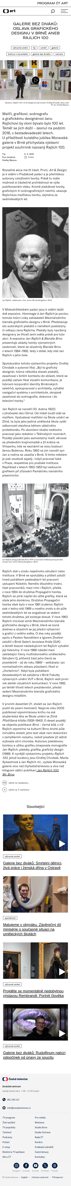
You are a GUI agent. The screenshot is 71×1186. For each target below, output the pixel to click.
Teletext (7, 1132)
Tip (34, 47)
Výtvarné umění (20, 47)
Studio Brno (41, 1127)
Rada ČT (39, 1137)
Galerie (55, 47)
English (24, 1177)
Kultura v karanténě (18, 54)
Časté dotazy (42, 1151)
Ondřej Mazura (9, 160)
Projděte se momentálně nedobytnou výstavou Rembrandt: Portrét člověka (33, 993)
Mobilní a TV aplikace (13, 1151)
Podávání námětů (44, 1147)
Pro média (40, 1117)
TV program (8, 1117)
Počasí (5, 1142)
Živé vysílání (8, 1122)
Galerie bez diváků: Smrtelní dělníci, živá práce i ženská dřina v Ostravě (32, 865)
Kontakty (40, 1156)
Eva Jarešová (8, 157)
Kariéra (39, 1142)
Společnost (10, 918)
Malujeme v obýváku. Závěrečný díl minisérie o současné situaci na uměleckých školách (32, 929)
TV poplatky (8, 1127)
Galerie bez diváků (42, 54)
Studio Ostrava (42, 1132)
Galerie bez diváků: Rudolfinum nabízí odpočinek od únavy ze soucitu (34, 1055)
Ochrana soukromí (40, 1177)
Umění (44, 47)
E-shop (6, 1147)
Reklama (39, 1122)
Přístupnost (57, 1177)
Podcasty (7, 1137)
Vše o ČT (6, 1156)
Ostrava (59, 54)
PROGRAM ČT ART (52, 3)
